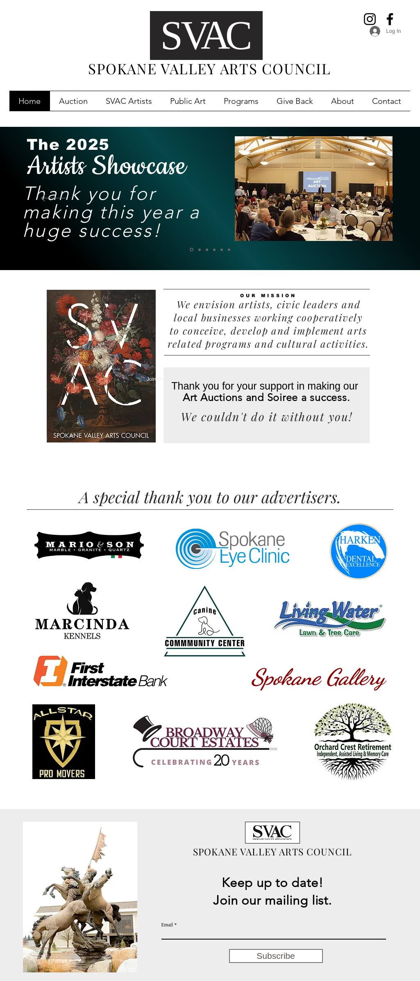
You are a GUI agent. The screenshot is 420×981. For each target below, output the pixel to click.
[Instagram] (370, 19)
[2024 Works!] (191, 250)
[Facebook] (390, 19)
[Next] (366, 199)
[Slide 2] (221, 249)
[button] (73, 101)
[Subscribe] (276, 956)
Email (167, 924)
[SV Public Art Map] (207, 249)
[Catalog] (199, 249)
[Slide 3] (214, 249)
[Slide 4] (229, 249)
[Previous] (53, 199)
